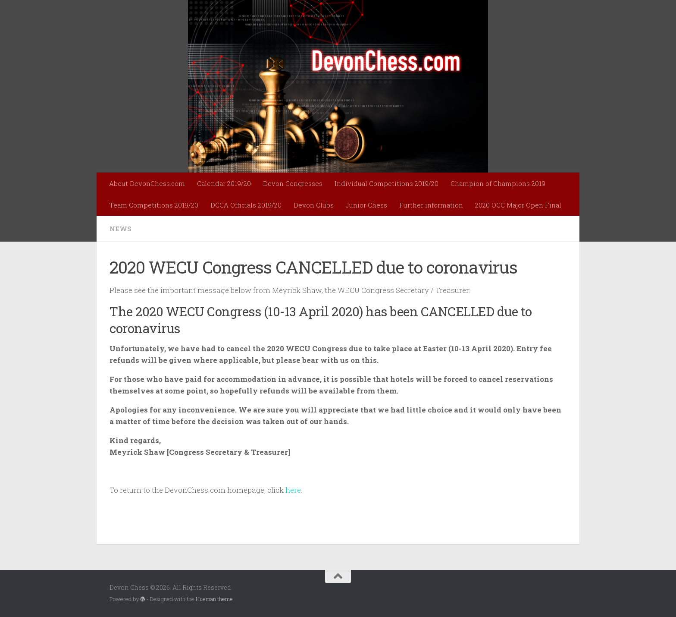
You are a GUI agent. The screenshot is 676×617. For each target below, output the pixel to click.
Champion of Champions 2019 (498, 183)
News (120, 228)
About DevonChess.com (147, 183)
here (293, 490)
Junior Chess (366, 205)
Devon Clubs (314, 205)
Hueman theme (214, 598)
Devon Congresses (292, 183)
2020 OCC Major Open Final (518, 205)
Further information (431, 205)
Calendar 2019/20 (224, 183)
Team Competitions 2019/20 (153, 205)
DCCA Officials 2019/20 (246, 205)
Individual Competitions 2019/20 (386, 183)
